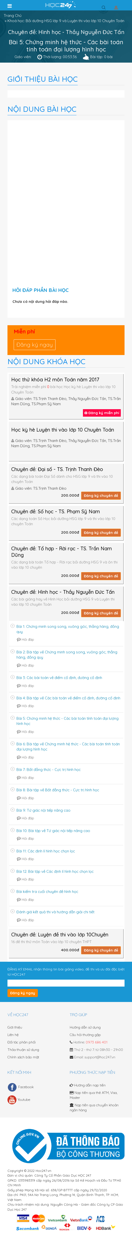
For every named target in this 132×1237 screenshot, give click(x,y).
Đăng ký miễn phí (101, 413)
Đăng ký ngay (34, 344)
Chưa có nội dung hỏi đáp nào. (40, 301)
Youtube (18, 1099)
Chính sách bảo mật (23, 1057)
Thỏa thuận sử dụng (23, 1049)
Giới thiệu (14, 1027)
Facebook (20, 1087)
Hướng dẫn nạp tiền (88, 1085)
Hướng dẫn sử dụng (85, 1027)
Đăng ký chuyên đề (101, 495)
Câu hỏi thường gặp (85, 1035)
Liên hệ (13, 1035)
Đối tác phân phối (21, 1042)
